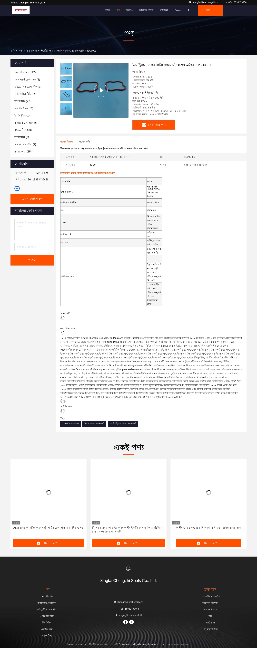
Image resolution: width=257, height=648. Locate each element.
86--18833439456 (236, 2)
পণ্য (118, 10)
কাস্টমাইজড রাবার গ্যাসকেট (123, 423)
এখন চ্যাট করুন (32, 199)
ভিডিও (129, 10)
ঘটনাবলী (164, 10)
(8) (27, 79)
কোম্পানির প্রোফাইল (210, 596)
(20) (23, 130)
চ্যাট (208, 10)
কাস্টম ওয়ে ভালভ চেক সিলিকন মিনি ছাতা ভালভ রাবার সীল (208, 527)
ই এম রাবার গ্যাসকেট (94, 423)
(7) (25, 144)
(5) (27, 86)
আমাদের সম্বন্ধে (146, 10)
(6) (26, 122)
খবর (210, 616)
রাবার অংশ (32, 50)
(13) (23, 108)
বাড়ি (107, 10)
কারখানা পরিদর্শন (210, 603)
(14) (25, 94)
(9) (21, 137)
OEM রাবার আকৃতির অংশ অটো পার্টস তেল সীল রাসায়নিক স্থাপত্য (48, 527)
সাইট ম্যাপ (210, 622)
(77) (22, 101)
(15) (22, 151)
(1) (22, 115)
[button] (66, 113)
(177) (25, 72)
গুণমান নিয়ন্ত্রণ (210, 609)
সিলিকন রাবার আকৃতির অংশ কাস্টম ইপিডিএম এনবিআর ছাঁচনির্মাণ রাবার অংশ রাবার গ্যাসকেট (128, 529)
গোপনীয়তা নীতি (210, 629)
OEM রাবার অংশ (71, 423)
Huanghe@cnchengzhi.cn (203, 2)
